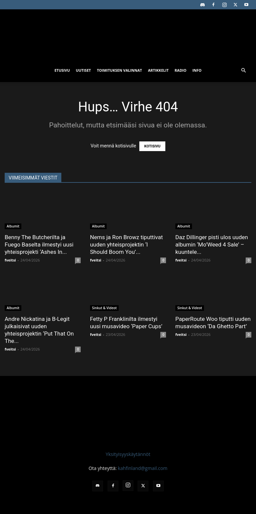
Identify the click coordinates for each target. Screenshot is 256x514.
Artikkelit (158, 70)
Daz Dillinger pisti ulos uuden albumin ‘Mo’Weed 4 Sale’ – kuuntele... (211, 244)
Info (196, 70)
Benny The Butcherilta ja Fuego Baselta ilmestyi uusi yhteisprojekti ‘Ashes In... (39, 244)
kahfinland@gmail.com (143, 468)
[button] (243, 70)
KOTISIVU (152, 146)
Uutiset (83, 70)
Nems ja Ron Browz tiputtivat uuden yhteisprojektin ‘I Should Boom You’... (126, 244)
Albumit (13, 226)
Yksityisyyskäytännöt (128, 454)
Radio (180, 70)
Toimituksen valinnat (119, 70)
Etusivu (62, 70)
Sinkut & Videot (104, 308)
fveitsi (10, 260)
